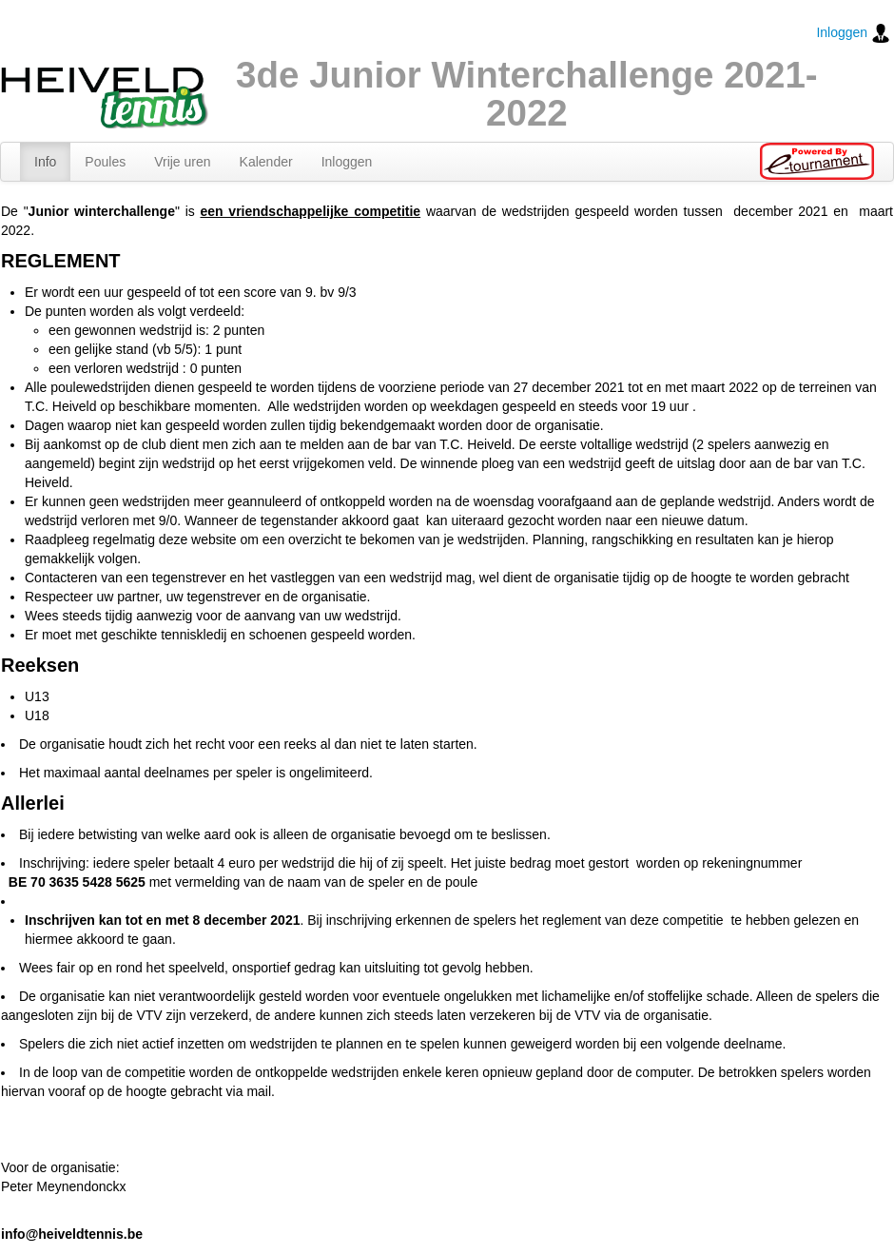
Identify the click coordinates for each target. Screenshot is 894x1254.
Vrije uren (182, 161)
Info (45, 161)
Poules (105, 161)
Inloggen (853, 33)
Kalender (266, 161)
